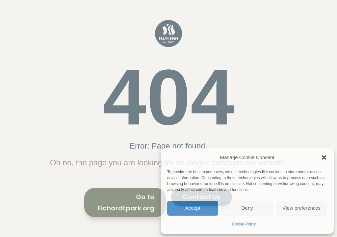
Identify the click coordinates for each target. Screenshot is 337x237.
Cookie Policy (244, 224)
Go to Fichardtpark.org (126, 202)
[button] (324, 157)
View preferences (302, 208)
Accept (192, 208)
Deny (247, 208)
